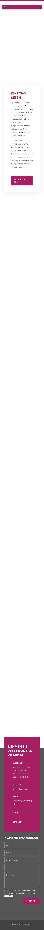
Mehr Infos (8, 896)
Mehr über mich (19, 180)
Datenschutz (27, 924)
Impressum (15, 924)
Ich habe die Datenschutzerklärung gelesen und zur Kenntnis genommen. (19, 893)
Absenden (31, 901)
